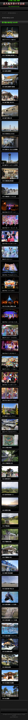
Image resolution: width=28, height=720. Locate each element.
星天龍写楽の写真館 (14, 4)
